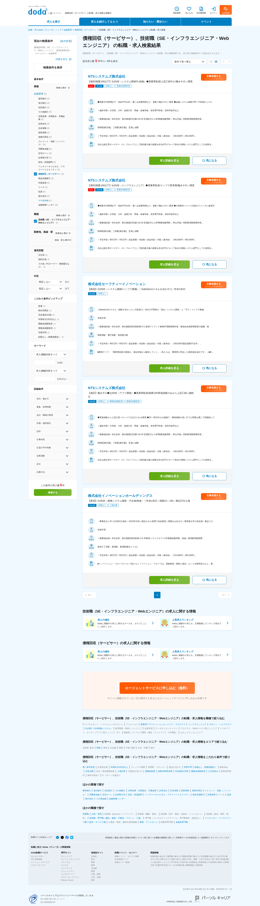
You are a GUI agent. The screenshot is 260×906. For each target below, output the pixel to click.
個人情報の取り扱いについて (53, 899)
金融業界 (68, 30)
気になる (209, 160)
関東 (93, 862)
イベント (206, 21)
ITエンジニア (66, 856)
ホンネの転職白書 (176, 865)
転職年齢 (202, 862)
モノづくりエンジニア (70, 859)
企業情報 (199, 865)
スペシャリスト (67, 871)
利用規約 (109, 838)
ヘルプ (226, 838)
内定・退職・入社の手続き (199, 859)
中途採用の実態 (214, 862)
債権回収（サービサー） (85, 30)
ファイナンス (66, 868)
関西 (93, 871)
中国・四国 (95, 874)
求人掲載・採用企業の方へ (218, 889)
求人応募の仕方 (162, 859)
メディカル (65, 862)
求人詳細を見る (169, 160)
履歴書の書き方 (173, 856)
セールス (65, 865)
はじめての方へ (37, 856)
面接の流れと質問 (178, 859)
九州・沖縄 (95, 877)
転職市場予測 (161, 865)
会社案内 (186, 889)
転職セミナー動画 (122, 862)
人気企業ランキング (160, 862)
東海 (93, 865)
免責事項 (205, 838)
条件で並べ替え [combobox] (182, 61)
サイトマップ (216, 838)
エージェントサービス (40, 862)
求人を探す (53, 21)
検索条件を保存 (52, 67)
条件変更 (66, 41)
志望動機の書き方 (208, 856)
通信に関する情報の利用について (128, 838)
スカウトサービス (38, 865)
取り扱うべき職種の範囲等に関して (159, 838)
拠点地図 (198, 889)
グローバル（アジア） (70, 877)
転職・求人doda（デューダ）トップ (44, 30)
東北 (93, 859)
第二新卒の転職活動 (220, 859)
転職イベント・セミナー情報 (127, 856)
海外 (93, 880)
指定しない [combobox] (45, 281)
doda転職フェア (121, 859)
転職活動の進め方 (157, 856)
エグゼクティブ (67, 874)
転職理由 (193, 862)
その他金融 (43, 200)
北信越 (94, 868)
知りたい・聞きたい (155, 21)
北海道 (94, 856)
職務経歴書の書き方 (190, 856)
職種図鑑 (189, 865)
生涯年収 (184, 862)
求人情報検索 (36, 859)
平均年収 (174, 862)
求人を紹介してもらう (104, 21)
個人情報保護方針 (48, 902)
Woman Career (67, 880)
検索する (52, 492)
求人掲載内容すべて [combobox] (46, 354)
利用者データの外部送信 (186, 838)
